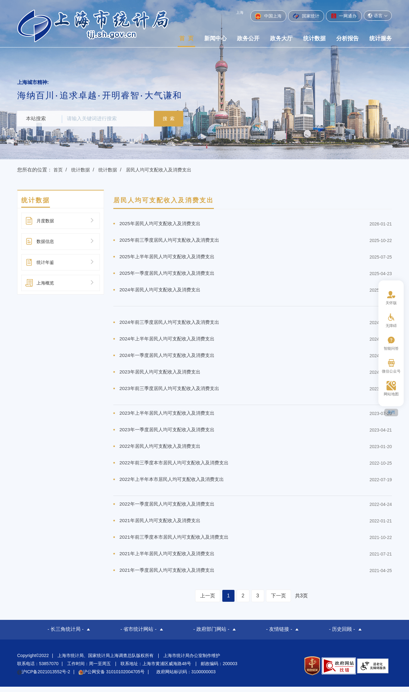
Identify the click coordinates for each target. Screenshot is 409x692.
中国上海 (268, 16)
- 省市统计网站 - (139, 635)
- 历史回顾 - (342, 635)
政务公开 (248, 38)
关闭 (391, 412)
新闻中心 (215, 38)
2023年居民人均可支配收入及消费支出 (163, 374)
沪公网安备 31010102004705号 (112, 677)
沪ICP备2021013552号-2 (43, 677)
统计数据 (314, 38)
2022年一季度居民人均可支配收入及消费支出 (170, 509)
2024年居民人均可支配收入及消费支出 (163, 291)
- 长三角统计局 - (65, 635)
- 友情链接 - (279, 635)
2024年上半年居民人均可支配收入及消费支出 (170, 341)
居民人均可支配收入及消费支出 (164, 169)
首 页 (186, 38)
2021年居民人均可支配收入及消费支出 (163, 525)
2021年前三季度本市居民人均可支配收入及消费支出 (178, 542)
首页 (58, 169)
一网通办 (344, 15)
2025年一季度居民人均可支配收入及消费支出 (170, 274)
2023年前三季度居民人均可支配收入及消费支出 (173, 391)
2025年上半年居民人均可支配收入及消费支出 (170, 257)
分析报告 (347, 38)
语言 (378, 15)
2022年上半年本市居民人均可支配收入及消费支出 (175, 484)
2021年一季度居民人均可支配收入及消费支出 (170, 576)
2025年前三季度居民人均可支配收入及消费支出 (173, 240)
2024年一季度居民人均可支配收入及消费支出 (170, 357)
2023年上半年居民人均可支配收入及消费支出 (170, 416)
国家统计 (306, 16)
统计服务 (380, 38)
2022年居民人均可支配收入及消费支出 (163, 450)
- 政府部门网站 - (211, 635)
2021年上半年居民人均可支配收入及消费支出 (170, 559)
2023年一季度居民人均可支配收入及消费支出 (170, 433)
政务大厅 (281, 38)
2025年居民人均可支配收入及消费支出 (163, 223)
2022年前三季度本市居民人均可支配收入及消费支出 (178, 467)
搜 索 (171, 118)
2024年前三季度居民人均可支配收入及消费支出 (173, 324)
